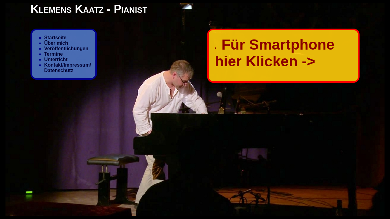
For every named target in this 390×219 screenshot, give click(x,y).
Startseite (55, 37)
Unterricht (55, 59)
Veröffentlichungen (66, 48)
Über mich (56, 43)
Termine (53, 54)
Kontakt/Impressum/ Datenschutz (67, 67)
